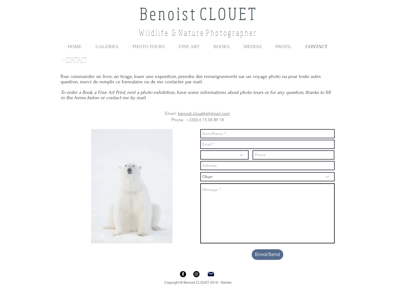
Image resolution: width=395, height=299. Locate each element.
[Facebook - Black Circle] (183, 274)
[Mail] (211, 274)
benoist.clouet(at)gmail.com (204, 113)
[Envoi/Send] (267, 254)
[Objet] (267, 176)
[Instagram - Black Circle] (196, 274)
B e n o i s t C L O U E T (197, 13)
